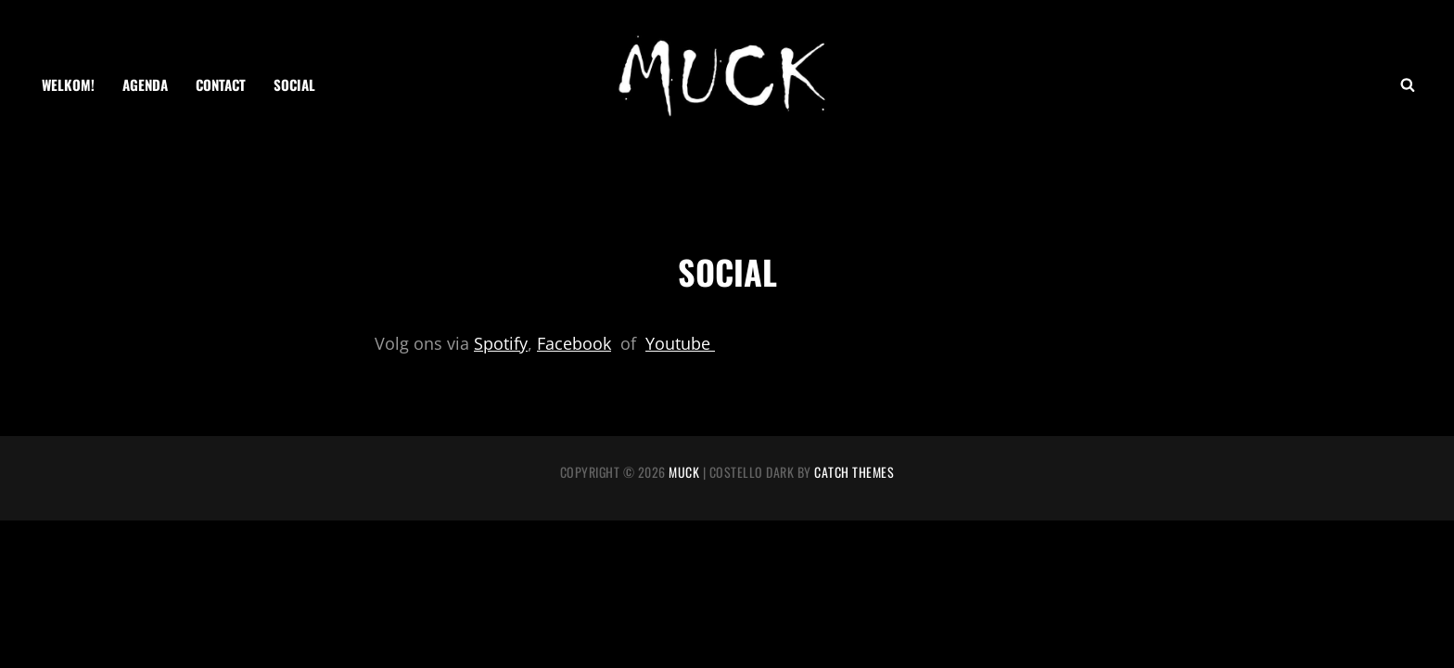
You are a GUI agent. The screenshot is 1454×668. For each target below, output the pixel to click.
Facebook (574, 343)
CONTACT (221, 84)
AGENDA (145, 84)
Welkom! (68, 84)
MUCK (684, 472)
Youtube (680, 343)
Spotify (501, 343)
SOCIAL (294, 84)
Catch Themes (854, 472)
